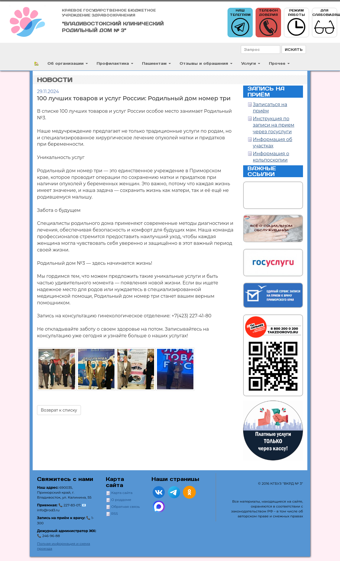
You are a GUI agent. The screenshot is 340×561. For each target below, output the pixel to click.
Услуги (250, 63)
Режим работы (296, 22)
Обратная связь (125, 506)
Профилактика (115, 63)
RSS (114, 513)
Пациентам (156, 63)
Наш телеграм (240, 22)
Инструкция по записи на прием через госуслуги (274, 125)
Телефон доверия (268, 22)
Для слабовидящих (324, 22)
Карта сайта (122, 492)
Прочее (279, 63)
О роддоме (121, 499)
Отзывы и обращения (206, 63)
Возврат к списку (59, 410)
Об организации (67, 63)
